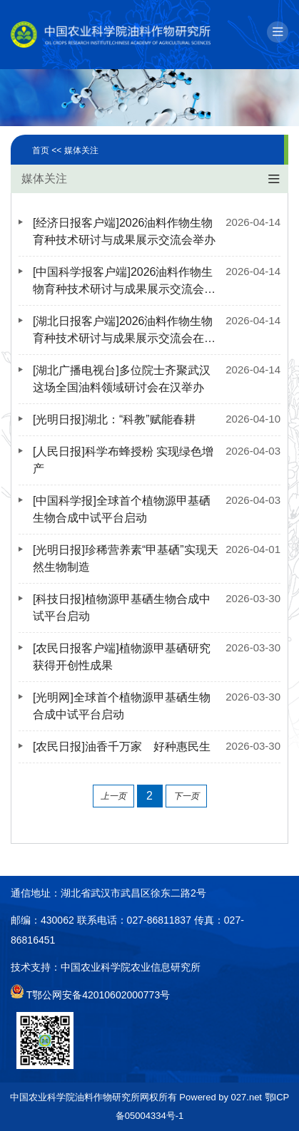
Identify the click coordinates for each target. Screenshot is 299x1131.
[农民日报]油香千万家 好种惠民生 (122, 746)
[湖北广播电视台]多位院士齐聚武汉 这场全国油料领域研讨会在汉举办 (122, 378)
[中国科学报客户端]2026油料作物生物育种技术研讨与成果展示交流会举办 (124, 282)
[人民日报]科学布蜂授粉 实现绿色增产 (123, 460)
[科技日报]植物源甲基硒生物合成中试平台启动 (122, 607)
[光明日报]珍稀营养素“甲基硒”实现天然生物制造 (125, 558)
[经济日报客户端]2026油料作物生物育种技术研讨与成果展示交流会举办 (124, 231)
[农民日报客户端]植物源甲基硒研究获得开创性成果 (122, 656)
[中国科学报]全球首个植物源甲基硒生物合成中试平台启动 (122, 509)
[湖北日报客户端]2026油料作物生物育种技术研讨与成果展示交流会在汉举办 (124, 331)
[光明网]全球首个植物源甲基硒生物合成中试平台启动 (122, 706)
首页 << (48, 150)
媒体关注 (81, 150)
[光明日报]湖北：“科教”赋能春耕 (114, 419)
